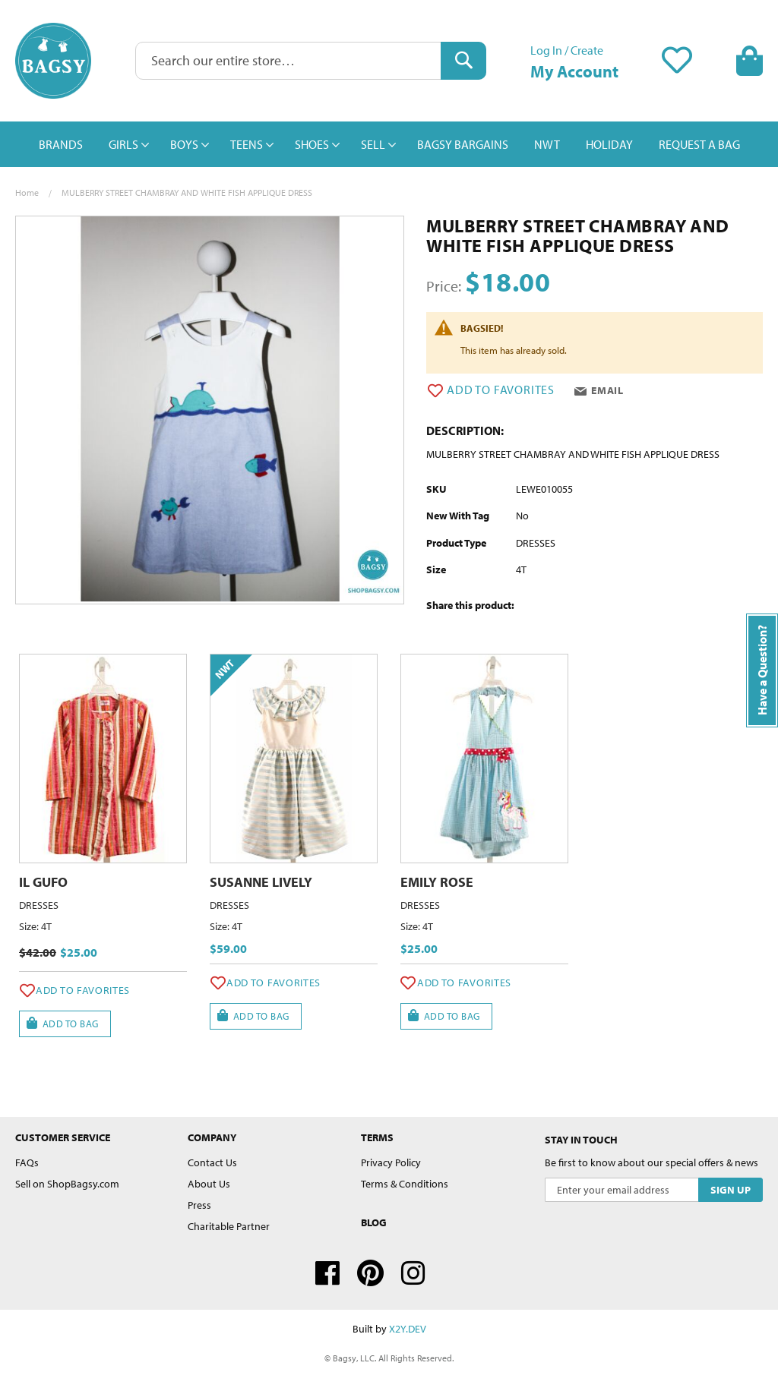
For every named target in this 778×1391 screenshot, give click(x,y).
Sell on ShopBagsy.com (67, 1184)
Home (27, 192)
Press (199, 1205)
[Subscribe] (730, 1190)
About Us (209, 1184)
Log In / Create (566, 50)
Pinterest (370, 1273)
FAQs (27, 1162)
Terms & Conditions (404, 1184)
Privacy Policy (391, 1162)
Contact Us (212, 1162)
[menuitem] (61, 144)
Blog (374, 1222)
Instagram (413, 1273)
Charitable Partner (229, 1226)
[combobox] (310, 61)
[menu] (389, 144)
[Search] (463, 61)
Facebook (327, 1273)
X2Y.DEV (407, 1329)
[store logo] (53, 61)
